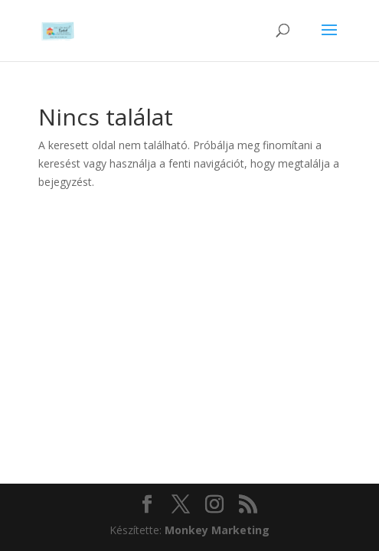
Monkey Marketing (217, 530)
